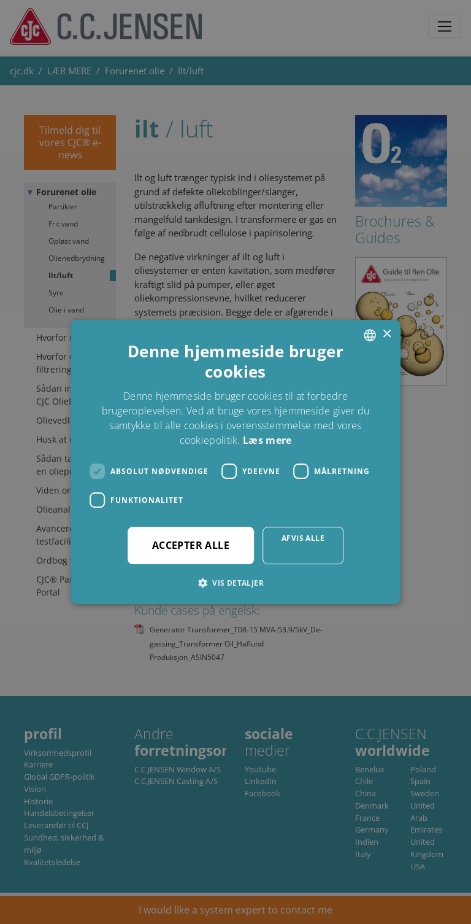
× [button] (386, 334)
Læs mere (267, 440)
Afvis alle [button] (302, 538)
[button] (235, 583)
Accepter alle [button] (190, 545)
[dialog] (235, 462)
